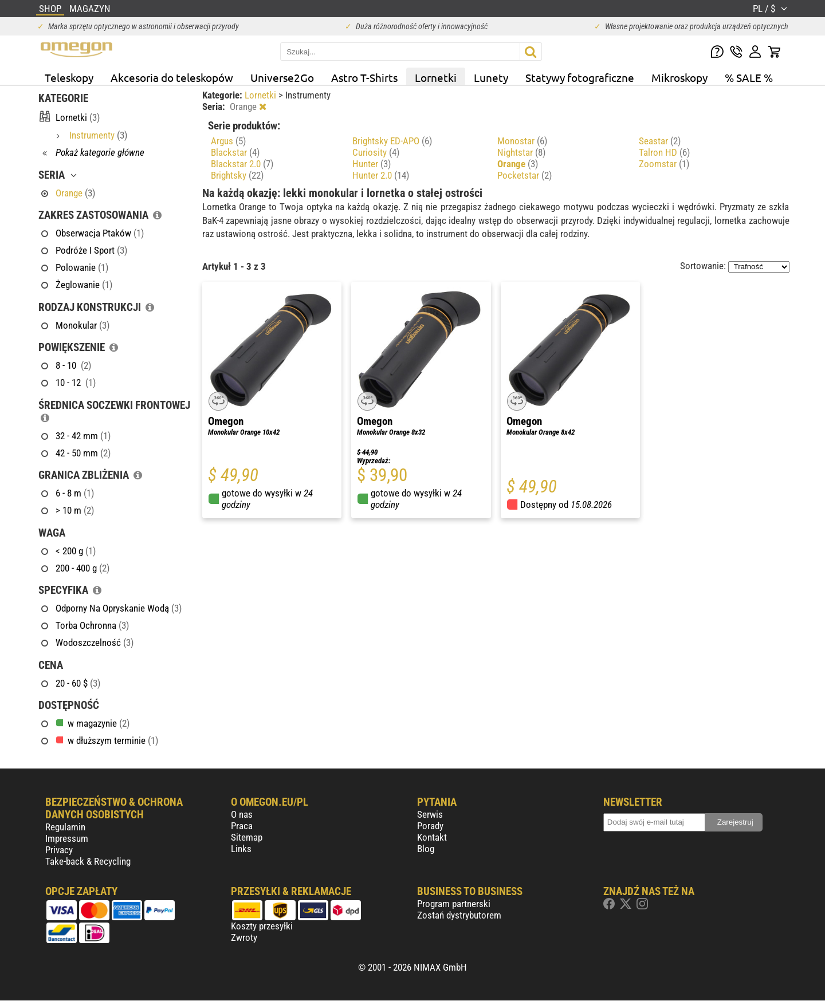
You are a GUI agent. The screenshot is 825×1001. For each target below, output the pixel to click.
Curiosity (375, 152)
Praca (242, 825)
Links (241, 848)
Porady (430, 825)
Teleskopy (69, 77)
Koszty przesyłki (262, 926)
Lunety (491, 77)
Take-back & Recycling (88, 861)
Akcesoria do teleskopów (172, 77)
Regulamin (65, 827)
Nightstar (521, 152)
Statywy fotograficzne (579, 77)
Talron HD (664, 152)
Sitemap (246, 837)
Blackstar (235, 152)
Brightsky (237, 175)
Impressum (66, 838)
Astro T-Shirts (364, 77)
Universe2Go (282, 77)
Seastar (660, 141)
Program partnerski (453, 903)
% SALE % (749, 77)
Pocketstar (524, 175)
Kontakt (432, 837)
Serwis (430, 814)
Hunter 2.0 (380, 175)
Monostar (522, 141)
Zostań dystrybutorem (459, 915)
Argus (228, 141)
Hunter (371, 164)
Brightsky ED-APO (392, 141)
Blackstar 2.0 (242, 164)
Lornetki (436, 77)
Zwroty (244, 937)
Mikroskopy (679, 77)
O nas (242, 814)
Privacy (59, 850)
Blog (425, 848)
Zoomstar (664, 164)
